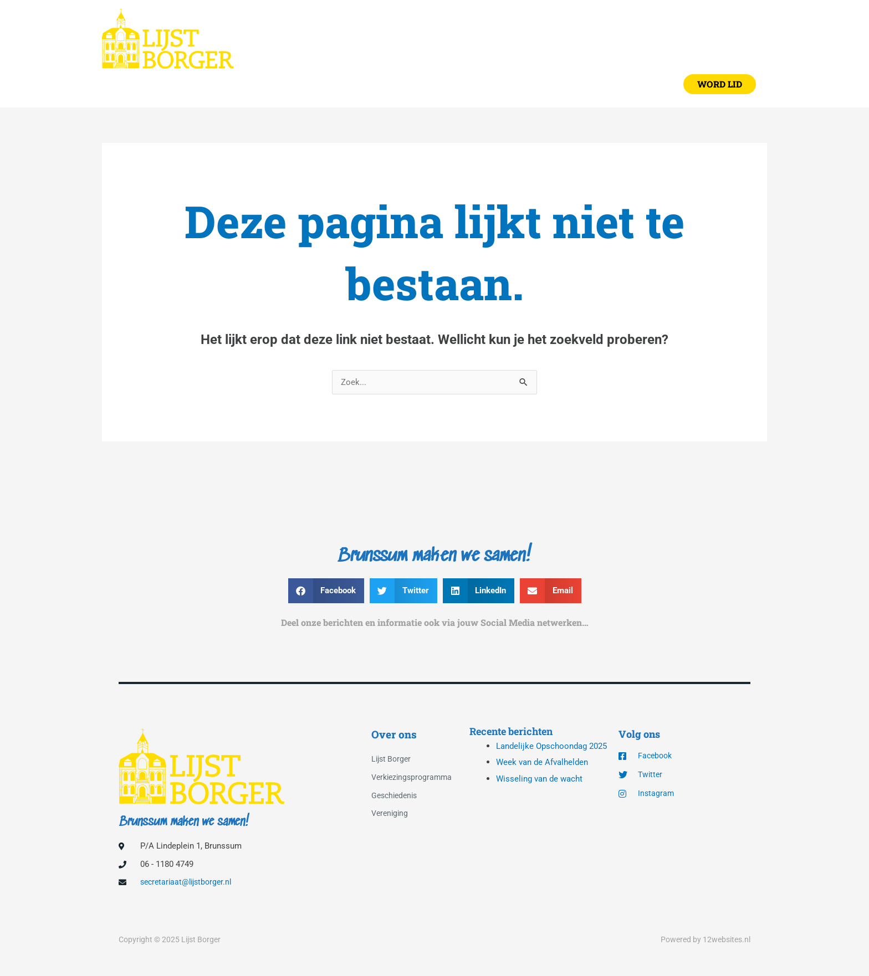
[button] (719, 87)
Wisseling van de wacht (542, 802)
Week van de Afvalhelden (545, 785)
